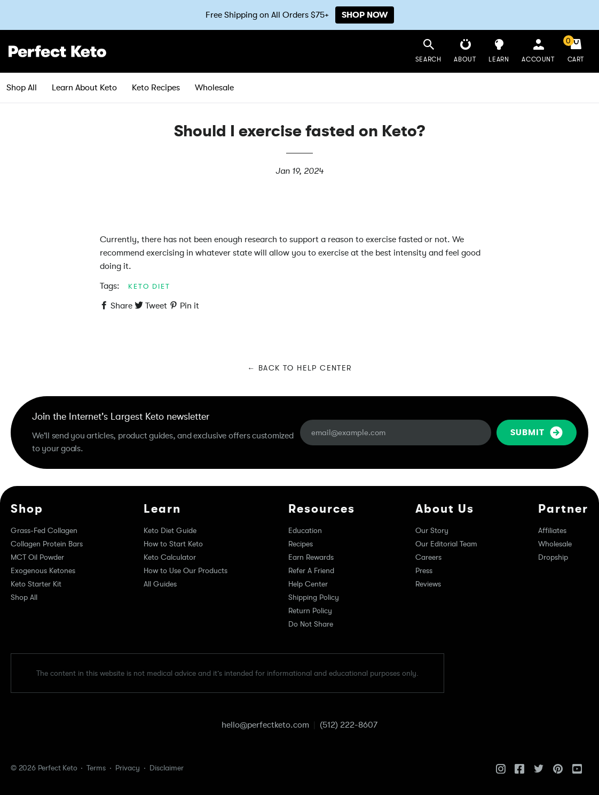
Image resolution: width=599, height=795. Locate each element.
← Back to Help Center (299, 368)
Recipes (300, 543)
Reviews (428, 584)
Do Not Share (310, 624)
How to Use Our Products (185, 570)
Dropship (553, 557)
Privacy (127, 767)
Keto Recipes (156, 87)
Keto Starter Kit (36, 584)
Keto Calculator (170, 557)
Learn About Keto (84, 87)
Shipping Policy (313, 597)
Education (305, 530)
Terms (96, 767)
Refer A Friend (311, 570)
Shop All (21, 87)
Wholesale (214, 87)
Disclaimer (166, 767)
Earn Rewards (311, 557)
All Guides (160, 584)
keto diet (149, 286)
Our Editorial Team (446, 543)
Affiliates (552, 530)
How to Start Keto (173, 543)
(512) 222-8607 (348, 725)
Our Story (431, 530)
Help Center (308, 584)
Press (423, 570)
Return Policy (310, 610)
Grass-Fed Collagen (44, 530)
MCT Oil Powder (37, 557)
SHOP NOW (365, 15)
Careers (428, 557)
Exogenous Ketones (43, 570)
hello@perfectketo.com (265, 725)
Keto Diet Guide (170, 530)
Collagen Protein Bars (47, 543)
